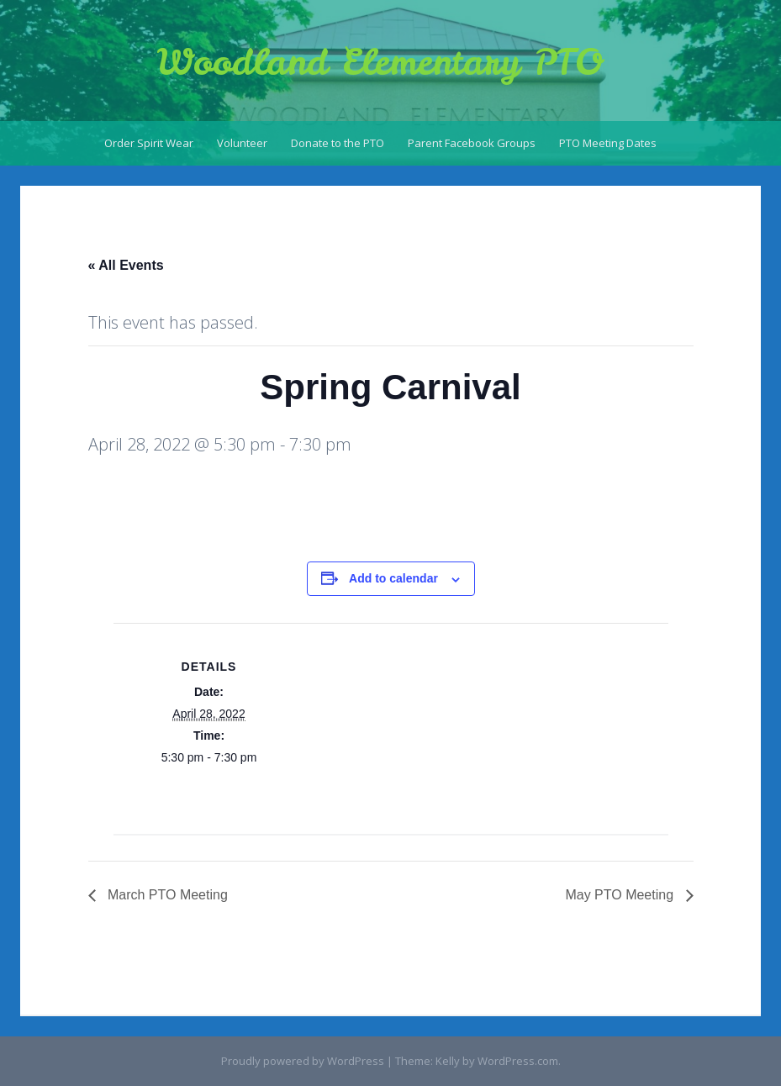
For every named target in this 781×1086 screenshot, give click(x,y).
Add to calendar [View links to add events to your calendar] (393, 578)
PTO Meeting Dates (608, 142)
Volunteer (242, 142)
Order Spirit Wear (148, 142)
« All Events (126, 265)
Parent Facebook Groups (472, 142)
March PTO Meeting (166, 895)
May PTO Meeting (621, 895)
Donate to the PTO (337, 142)
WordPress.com (518, 1060)
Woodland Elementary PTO (380, 62)
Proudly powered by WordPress (302, 1060)
